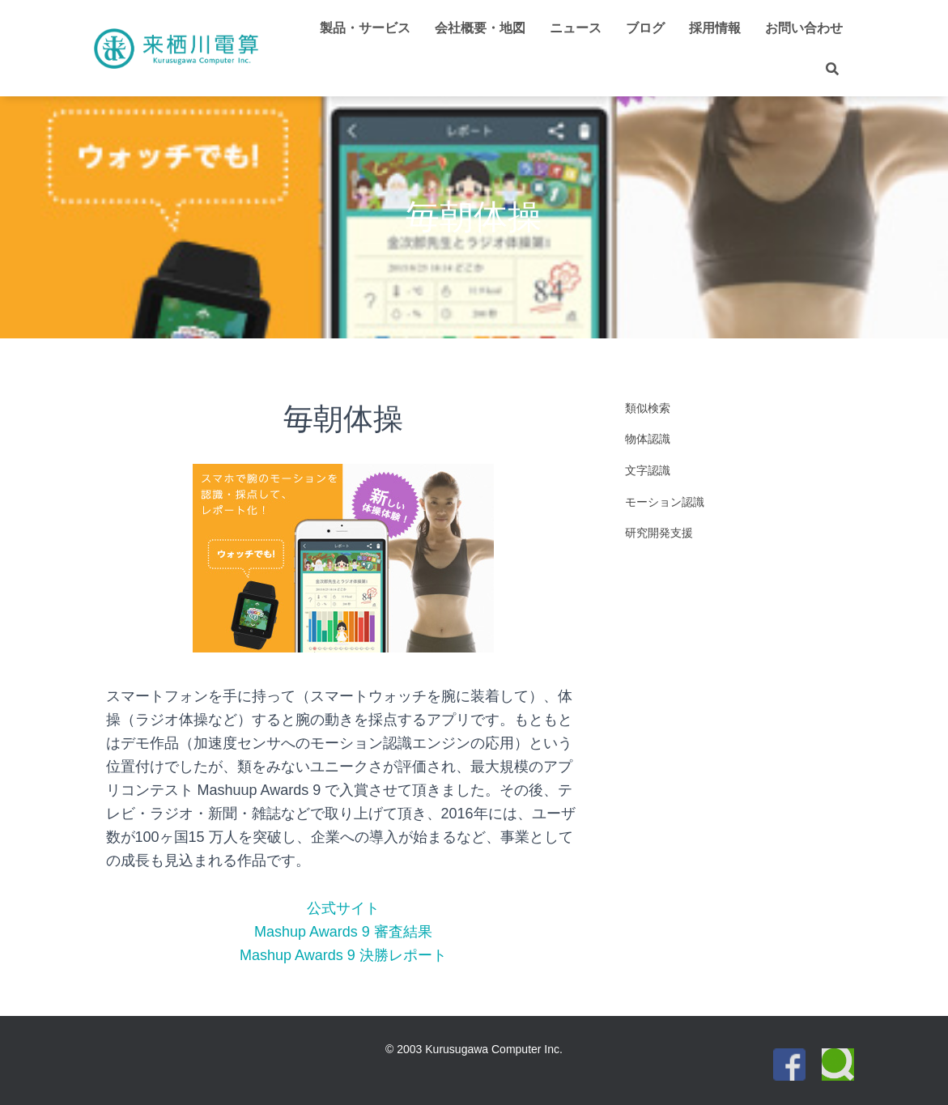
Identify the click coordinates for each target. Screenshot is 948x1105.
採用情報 (715, 28)
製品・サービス (365, 28)
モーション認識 (664, 501)
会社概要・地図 (480, 28)
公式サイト (343, 908)
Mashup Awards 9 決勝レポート (343, 955)
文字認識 (647, 470)
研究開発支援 (659, 532)
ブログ (645, 28)
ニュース (576, 28)
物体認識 (647, 438)
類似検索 (647, 408)
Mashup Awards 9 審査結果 (343, 932)
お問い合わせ (804, 28)
